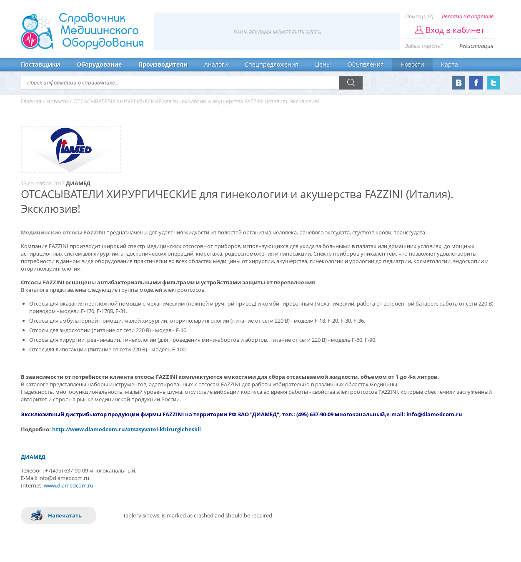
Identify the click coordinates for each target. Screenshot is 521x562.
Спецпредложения (271, 64)
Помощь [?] (419, 16)
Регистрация (476, 46)
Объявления (366, 64)
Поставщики (40, 64)
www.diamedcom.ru (68, 485)
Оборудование (99, 64)
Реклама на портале (467, 16)
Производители (163, 64)
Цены (323, 64)
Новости (412, 64)
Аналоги (216, 64)
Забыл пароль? (424, 46)
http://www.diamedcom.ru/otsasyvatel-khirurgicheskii (126, 429)
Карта (449, 64)
